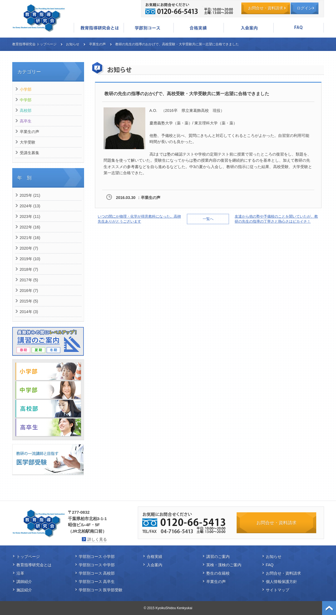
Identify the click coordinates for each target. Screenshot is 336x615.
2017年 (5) (29, 280)
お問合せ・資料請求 (265, 8)
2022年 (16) (30, 227)
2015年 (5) (29, 301)
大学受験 (27, 142)
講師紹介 (24, 581)
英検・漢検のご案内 (223, 565)
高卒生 (25, 121)
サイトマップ (277, 590)
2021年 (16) (30, 237)
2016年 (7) (29, 290)
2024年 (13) (30, 206)
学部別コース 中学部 (97, 565)
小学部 (25, 89)
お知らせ (72, 44)
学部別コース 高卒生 (97, 581)
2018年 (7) (29, 269)
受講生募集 (29, 153)
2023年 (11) (30, 216)
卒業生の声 (97, 44)
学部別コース (148, 28)
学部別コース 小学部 (97, 556)
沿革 (20, 573)
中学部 (25, 100)
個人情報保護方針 (281, 581)
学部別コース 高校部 (97, 573)
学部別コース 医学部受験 (101, 590)
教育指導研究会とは (99, 28)
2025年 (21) (30, 195)
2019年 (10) (30, 259)
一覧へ (208, 219)
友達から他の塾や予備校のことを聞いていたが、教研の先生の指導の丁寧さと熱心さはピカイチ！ (276, 218)
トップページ (28, 556)
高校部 (25, 110)
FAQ (298, 28)
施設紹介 (24, 590)
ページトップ (329, 608)
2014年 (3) (29, 311)
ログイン (304, 8)
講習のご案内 (218, 556)
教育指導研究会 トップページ (34, 44)
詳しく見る (97, 539)
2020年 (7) (29, 248)
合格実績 (198, 28)
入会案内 (248, 28)
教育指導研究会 (38, 18)
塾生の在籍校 (218, 573)
